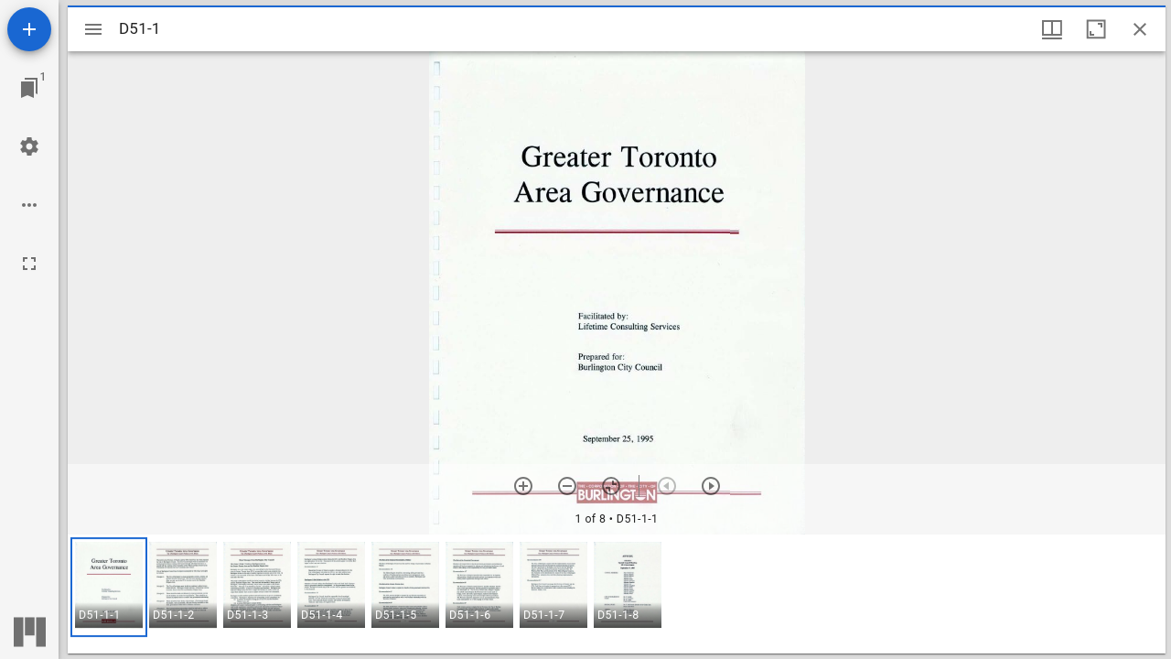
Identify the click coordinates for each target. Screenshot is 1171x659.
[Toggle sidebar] (93, 29)
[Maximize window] (1096, 29)
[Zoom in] (523, 486)
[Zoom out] (567, 486)
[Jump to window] (29, 88)
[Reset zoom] (611, 486)
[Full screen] (29, 264)
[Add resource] (29, 29)
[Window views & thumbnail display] (1052, 29)
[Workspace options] (29, 205)
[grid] (617, 594)
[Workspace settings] (29, 146)
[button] (109, 587)
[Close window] (1140, 29)
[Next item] (711, 486)
